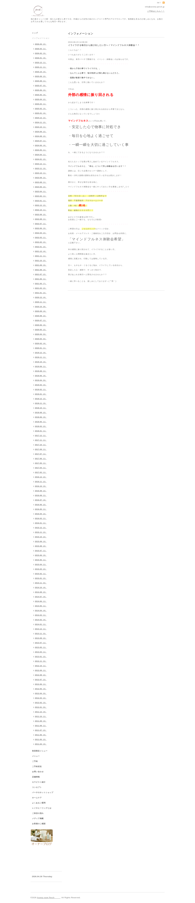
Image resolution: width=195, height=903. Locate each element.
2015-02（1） (41, 574)
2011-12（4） (41, 712)
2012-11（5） (41, 661)
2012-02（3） (41, 703)
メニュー (36, 756)
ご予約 (35, 761)
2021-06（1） (41, 279)
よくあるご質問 (39, 803)
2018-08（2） (41, 412)
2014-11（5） (41, 583)
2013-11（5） (41, 633)
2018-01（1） (41, 431)
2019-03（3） (41, 385)
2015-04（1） (41, 564)
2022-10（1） (41, 210)
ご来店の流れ (38, 813)
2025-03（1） (41, 104)
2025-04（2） (41, 99)
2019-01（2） (41, 394)
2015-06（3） (41, 555)
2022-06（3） (41, 228)
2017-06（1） (41, 458)
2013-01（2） (41, 656)
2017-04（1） (41, 468)
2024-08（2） (41, 136)
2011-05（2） (41, 739)
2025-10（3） (41, 72)
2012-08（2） (41, 675)
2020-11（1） (41, 302)
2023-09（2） (41, 178)
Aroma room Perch (48, 898)
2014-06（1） (41, 601)
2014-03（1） (41, 615)
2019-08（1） (41, 371)
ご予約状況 (37, 766)
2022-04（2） (41, 233)
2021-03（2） (41, 288)
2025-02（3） (41, 108)
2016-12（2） (41, 477)
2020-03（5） (41, 339)
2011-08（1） (41, 726)
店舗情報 (36, 777)
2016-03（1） (41, 518)
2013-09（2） (41, 638)
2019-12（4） (41, 353)
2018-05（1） (41, 422)
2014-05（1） (41, 606)
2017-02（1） (41, 472)
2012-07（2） (41, 679)
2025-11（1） (41, 67)
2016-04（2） (41, 514)
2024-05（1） (41, 150)
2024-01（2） (41, 159)
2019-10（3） (41, 362)
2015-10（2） (41, 537)
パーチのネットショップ (42, 792)
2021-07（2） (41, 274)
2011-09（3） (41, 721)
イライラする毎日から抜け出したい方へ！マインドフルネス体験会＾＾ (104, 45)
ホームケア (37, 798)
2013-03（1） (41, 652)
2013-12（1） (41, 629)
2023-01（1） (41, 201)
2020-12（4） (41, 297)
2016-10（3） (41, 486)
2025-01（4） (41, 113)
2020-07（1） (41, 320)
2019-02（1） (41, 389)
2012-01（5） (41, 707)
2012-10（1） (41, 666)
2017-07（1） (41, 454)
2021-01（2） (41, 293)
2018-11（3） (41, 403)
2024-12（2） (41, 118)
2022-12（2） (41, 205)
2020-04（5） (41, 334)
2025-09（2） (41, 76)
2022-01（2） (41, 247)
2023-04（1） (41, 191)
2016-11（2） (41, 481)
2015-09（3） (41, 541)
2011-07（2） (41, 730)
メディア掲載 (38, 818)
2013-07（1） (41, 643)
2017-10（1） (41, 445)
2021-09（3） (41, 265)
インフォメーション (40, 38)
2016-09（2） (41, 491)
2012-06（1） (41, 684)
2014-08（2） (41, 592)
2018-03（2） (41, 426)
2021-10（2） (41, 260)
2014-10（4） (41, 587)
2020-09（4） (41, 311)
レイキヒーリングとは (41, 808)
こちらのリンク (88, 229)
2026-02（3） (41, 53)
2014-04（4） (41, 610)
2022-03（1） (41, 237)
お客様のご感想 (39, 824)
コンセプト (37, 787)
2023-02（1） (41, 196)
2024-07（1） (41, 141)
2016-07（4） (41, 500)
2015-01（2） (41, 578)
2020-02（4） (41, 343)
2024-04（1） (41, 155)
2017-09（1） (41, 449)
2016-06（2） (41, 504)
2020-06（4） (41, 325)
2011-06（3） (41, 735)
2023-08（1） (41, 182)
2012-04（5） (41, 693)
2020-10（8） (41, 306)
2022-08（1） (41, 219)
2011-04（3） (41, 744)
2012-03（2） (41, 698)
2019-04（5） (41, 380)
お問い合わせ (38, 772)
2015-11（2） (41, 532)
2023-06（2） (41, 187)
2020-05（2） (41, 330)
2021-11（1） (41, 256)
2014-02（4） (41, 620)
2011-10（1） (41, 716)
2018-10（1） (41, 408)
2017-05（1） (41, 463)
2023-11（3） (41, 168)
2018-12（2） (41, 399)
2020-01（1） (41, 348)
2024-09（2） (41, 132)
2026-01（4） (41, 58)
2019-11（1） (41, 357)
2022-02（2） (41, 242)
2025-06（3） (41, 90)
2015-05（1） (41, 560)
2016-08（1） (41, 495)
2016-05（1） (41, 509)
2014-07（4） (41, 597)
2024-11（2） (41, 122)
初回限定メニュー (40, 751)
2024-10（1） (41, 127)
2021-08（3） (41, 270)
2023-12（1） (41, 164)
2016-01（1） (41, 523)
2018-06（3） (41, 417)
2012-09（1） (41, 670)
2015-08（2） (41, 546)
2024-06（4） (41, 145)
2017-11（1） (41, 440)
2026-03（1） (41, 49)
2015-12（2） (41, 528)
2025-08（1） (41, 81)
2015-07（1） (41, 551)
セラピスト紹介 (39, 782)
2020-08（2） (41, 316)
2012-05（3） (41, 689)
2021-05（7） (41, 283)
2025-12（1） (41, 62)
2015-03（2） (41, 569)
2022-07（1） (41, 224)
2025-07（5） (41, 85)
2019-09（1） (41, 366)
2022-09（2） (41, 214)
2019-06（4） (41, 376)
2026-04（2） (41, 44)
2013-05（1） (41, 647)
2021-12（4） (41, 251)
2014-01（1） (41, 624)
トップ (35, 33)
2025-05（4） (41, 95)
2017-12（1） (41, 435)
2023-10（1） (41, 173)
